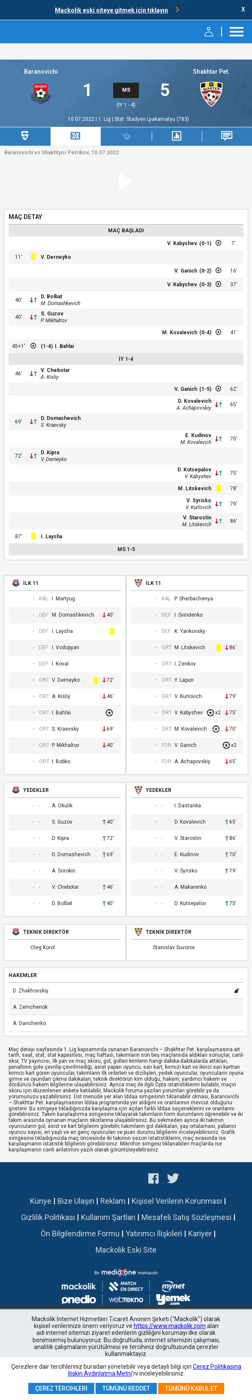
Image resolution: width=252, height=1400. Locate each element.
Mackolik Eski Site (126, 1249)
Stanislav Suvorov (174, 947)
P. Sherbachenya (193, 599)
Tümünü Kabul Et (191, 1388)
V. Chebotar (55, 370)
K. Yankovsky (189, 631)
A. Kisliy (50, 377)
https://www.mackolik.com (170, 1325)
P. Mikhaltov (54, 321)
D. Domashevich (61, 418)
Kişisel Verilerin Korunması (177, 1200)
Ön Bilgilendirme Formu (80, 1233)
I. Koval (60, 664)
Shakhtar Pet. (211, 71)
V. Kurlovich (198, 507)
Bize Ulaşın (75, 1200)
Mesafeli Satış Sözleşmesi (186, 1217)
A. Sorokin (63, 871)
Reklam (113, 1200)
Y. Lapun (184, 680)
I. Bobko (61, 761)
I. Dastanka (187, 806)
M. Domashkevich (60, 303)
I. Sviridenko (188, 615)
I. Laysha (51, 537)
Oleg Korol (42, 947)
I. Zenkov (185, 664)
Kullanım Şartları (108, 1217)
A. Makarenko (190, 887)
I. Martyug (63, 599)
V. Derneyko (56, 257)
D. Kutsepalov (194, 470)
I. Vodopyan (65, 648)
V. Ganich (185, 271)
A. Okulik (62, 806)
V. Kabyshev (182, 243)
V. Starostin (197, 518)
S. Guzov (52, 314)
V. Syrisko (198, 501)
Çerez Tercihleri (61, 1388)
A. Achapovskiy (194, 408)
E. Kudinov (198, 435)
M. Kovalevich (179, 333)
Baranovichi (41, 71)
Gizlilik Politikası (48, 1217)
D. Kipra (50, 453)
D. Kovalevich (194, 401)
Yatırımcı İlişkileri (154, 1233)
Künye (40, 1200)
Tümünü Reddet (126, 1388)
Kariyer (200, 1233)
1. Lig (105, 119)
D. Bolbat (51, 297)
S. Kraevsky (53, 425)
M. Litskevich (194, 489)
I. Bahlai (64, 346)
